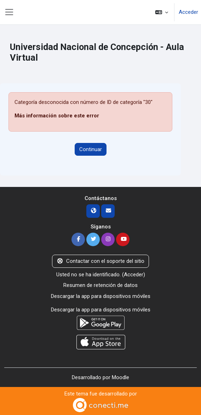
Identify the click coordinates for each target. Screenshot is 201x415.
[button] (162, 12)
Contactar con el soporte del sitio (100, 261)
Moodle (120, 377)
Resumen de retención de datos (100, 285)
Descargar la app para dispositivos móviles (100, 296)
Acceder (188, 12)
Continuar (90, 149)
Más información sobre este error (57, 115)
